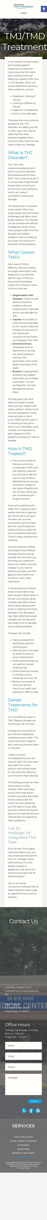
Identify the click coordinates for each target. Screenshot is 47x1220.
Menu (24, 13)
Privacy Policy (23, 1168)
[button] (44, 9)
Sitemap (13, 1166)
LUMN (34, 1166)
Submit (35, 1101)
